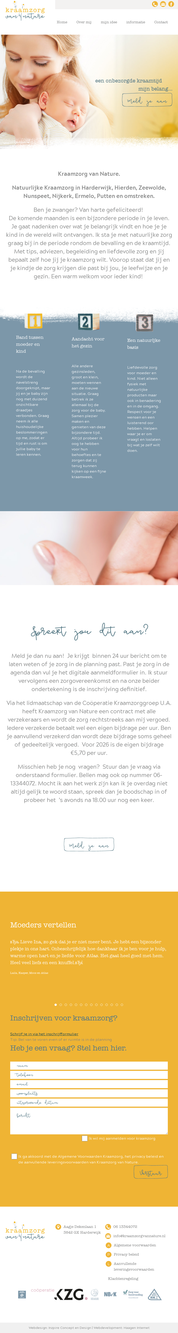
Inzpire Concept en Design (69, 1328)
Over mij (84, 22)
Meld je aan (147, 99)
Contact (161, 22)
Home (62, 22)
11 (106, 1005)
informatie (135, 22)
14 (122, 1005)
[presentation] (45, 1145)
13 (117, 1005)
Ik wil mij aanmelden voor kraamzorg (118, 1138)
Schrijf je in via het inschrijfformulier (44, 1034)
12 (112, 1005)
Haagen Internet (136, 1328)
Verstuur (151, 1172)
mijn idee (109, 22)
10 (101, 1005)
